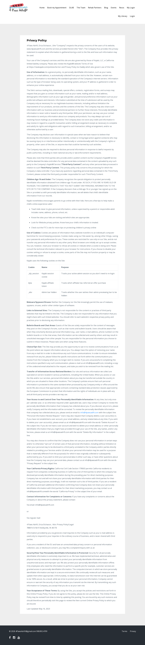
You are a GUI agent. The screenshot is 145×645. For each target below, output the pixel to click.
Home (42, 7)
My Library (122, 16)
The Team (81, 7)
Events (113, 7)
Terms (124, 631)
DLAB (71, 7)
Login (132, 16)
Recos (121, 7)
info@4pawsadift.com (89, 412)
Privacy (133, 631)
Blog (106, 7)
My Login (131, 7)
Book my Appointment (56, 7)
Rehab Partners (94, 7)
